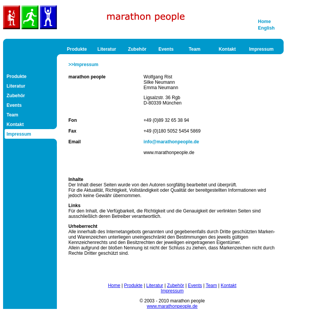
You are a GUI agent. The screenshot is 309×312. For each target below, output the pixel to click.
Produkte (77, 49)
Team (194, 49)
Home (264, 21)
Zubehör (137, 49)
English (266, 28)
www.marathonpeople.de (172, 306)
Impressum (261, 49)
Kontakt (227, 49)
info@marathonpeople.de (171, 141)
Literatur (107, 49)
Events (165, 49)
